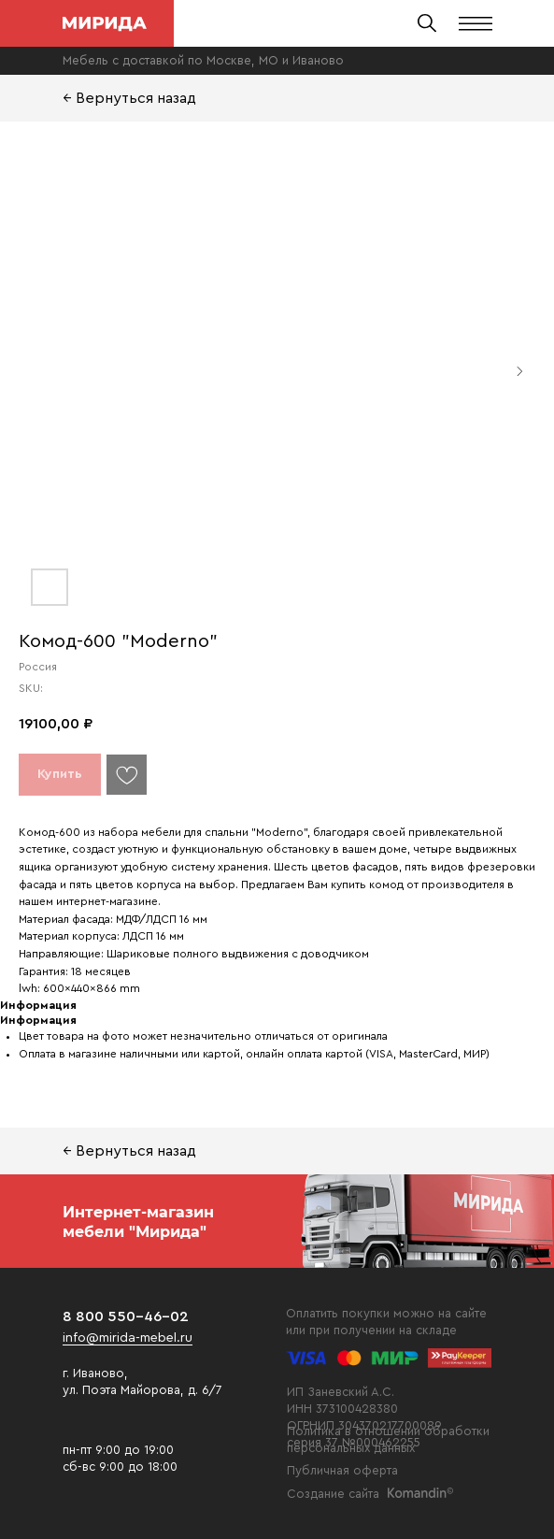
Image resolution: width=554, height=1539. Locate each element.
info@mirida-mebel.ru (127, 1338)
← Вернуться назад (129, 98)
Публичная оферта (342, 1470)
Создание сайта (333, 1494)
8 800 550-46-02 (126, 1316)
